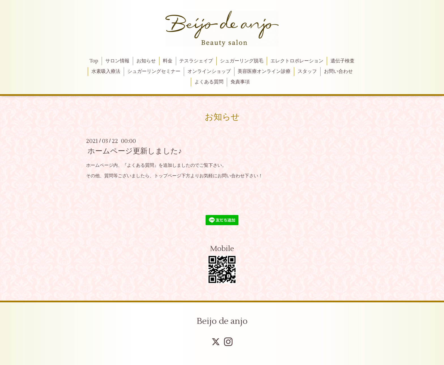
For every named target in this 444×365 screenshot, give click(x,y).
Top (93, 61)
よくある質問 (209, 82)
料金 (167, 61)
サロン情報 (117, 61)
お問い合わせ (338, 71)
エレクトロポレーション (296, 61)
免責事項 (240, 82)
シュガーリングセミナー (153, 71)
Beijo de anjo (222, 321)
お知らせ (146, 61)
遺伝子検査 (342, 61)
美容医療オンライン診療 (264, 71)
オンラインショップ (209, 71)
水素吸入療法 (105, 71)
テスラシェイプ (196, 61)
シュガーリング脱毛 (241, 61)
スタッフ (307, 71)
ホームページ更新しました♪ (134, 151)
